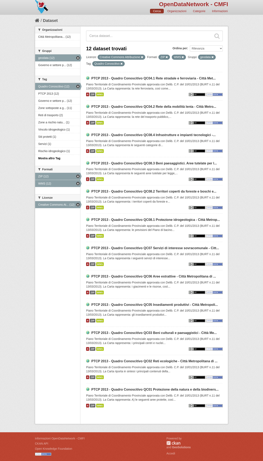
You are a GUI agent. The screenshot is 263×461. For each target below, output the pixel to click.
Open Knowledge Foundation (53, 448)
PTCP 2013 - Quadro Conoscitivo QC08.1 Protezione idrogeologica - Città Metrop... (155, 219)
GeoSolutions (181, 447)
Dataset (50, 20)
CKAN (173, 443)
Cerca (157, 11)
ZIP (92, 94)
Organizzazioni (176, 11)
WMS (100, 94)
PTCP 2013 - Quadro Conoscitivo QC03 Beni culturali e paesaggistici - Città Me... (154, 333)
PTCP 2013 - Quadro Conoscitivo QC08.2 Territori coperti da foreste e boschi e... (153, 191)
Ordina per (180, 48)
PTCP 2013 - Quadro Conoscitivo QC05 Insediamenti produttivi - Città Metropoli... (154, 304)
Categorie (199, 11)
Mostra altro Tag (49, 158)
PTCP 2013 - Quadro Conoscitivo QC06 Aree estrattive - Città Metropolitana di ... (153, 276)
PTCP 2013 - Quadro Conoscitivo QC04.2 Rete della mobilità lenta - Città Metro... (153, 106)
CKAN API (41, 443)
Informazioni (220, 11)
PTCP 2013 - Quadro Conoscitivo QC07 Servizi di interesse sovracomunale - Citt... (155, 248)
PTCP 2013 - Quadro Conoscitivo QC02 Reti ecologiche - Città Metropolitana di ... (154, 361)
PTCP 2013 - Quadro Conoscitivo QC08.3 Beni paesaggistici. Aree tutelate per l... (154, 163)
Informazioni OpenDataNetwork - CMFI (60, 438)
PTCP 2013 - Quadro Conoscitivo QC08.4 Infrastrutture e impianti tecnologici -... (153, 135)
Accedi (170, 453)
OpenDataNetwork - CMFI (193, 4)
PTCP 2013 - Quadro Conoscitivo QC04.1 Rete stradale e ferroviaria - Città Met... (153, 78)
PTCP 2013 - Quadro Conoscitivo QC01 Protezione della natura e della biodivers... (154, 389)
